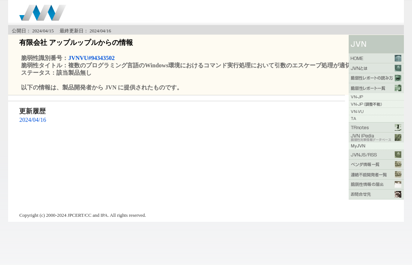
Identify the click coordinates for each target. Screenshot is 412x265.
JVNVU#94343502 (91, 58)
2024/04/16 (32, 120)
